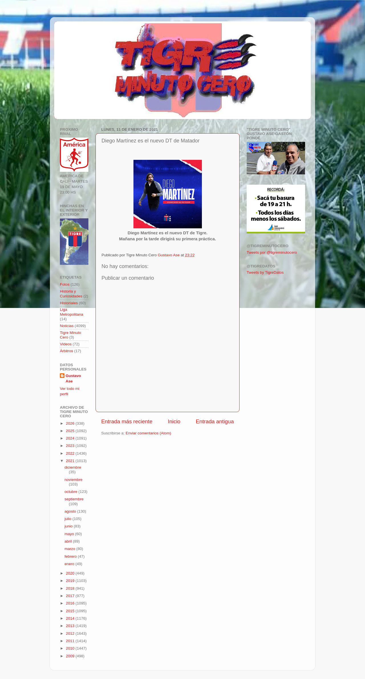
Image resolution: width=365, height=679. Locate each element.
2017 (71, 596)
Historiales (69, 303)
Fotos (65, 284)
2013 (71, 626)
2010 (71, 648)
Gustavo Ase (73, 378)
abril (68, 541)
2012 (71, 633)
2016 (71, 603)
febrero (71, 556)
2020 (71, 573)
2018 (71, 588)
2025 (71, 431)
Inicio (174, 421)
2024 (71, 438)
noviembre (73, 479)
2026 (71, 423)
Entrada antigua (215, 421)
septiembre (74, 499)
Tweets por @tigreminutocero (272, 252)
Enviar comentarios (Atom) (148, 433)
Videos (66, 344)
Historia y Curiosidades (71, 293)
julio (68, 519)
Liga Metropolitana (71, 311)
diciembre (72, 467)
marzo (70, 549)
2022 (71, 453)
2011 (71, 641)
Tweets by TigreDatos (265, 272)
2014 (71, 618)
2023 (71, 446)
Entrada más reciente (127, 421)
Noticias (67, 326)
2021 (71, 461)
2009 (71, 656)
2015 (71, 611)
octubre (71, 491)
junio (69, 526)
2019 (71, 581)
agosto (70, 511)
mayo (69, 534)
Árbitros (66, 351)
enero (69, 564)
